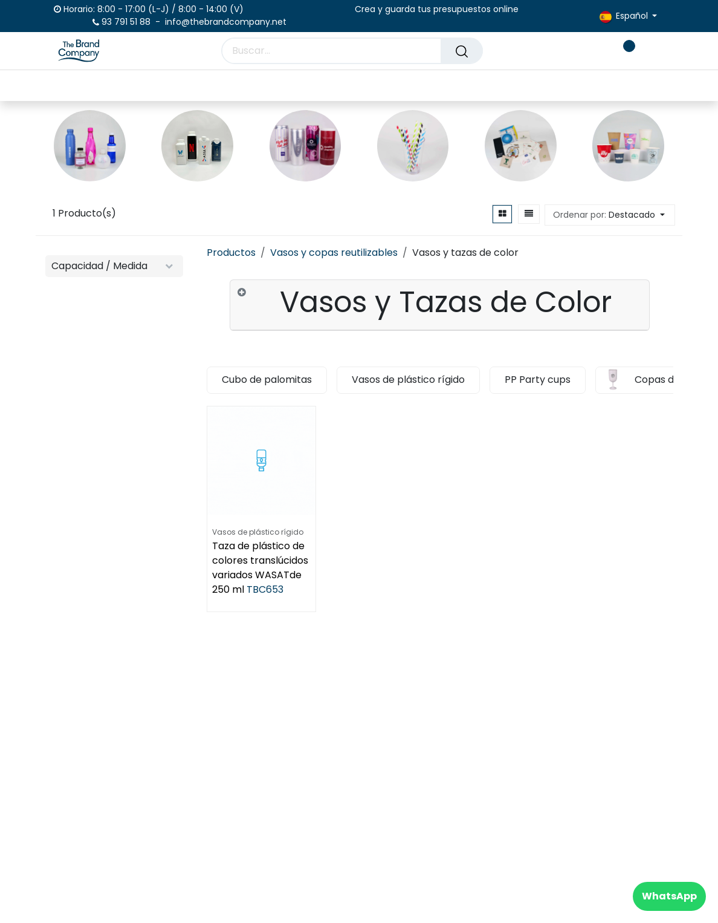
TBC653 (265, 589)
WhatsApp (669, 896)
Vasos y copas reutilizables (334, 252)
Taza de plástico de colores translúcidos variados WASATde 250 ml (260, 567)
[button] (609, 215)
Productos (231, 252)
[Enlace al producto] (89, 146)
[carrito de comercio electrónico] (586, 51)
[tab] (439, 305)
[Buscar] (462, 51)
